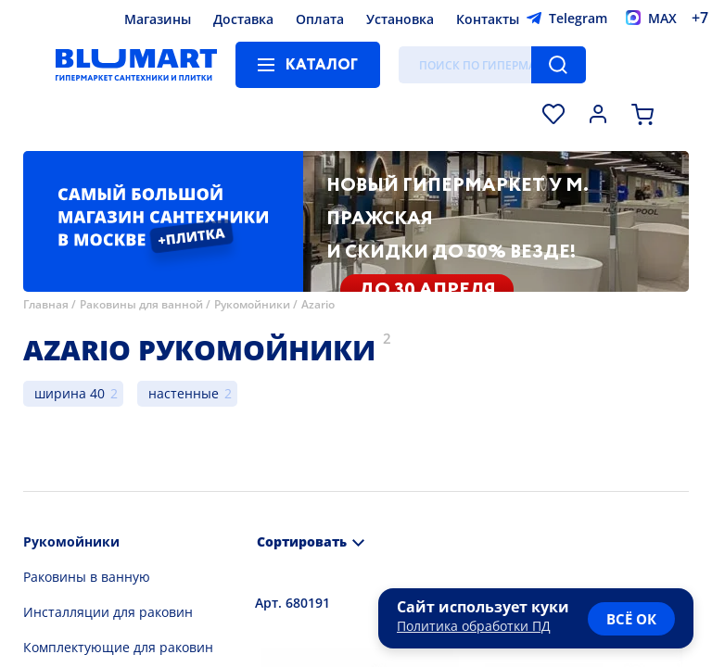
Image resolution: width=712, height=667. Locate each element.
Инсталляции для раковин (108, 612)
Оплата (320, 19)
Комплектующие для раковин (118, 647)
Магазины (157, 19)
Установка (400, 19)
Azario (318, 304)
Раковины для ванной (141, 304)
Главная (46, 304)
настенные (183, 393)
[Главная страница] (136, 65)
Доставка (243, 19)
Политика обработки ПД (474, 626)
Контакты (487, 19)
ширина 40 (69, 393)
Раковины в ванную (86, 576)
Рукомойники (252, 304)
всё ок (631, 619)
